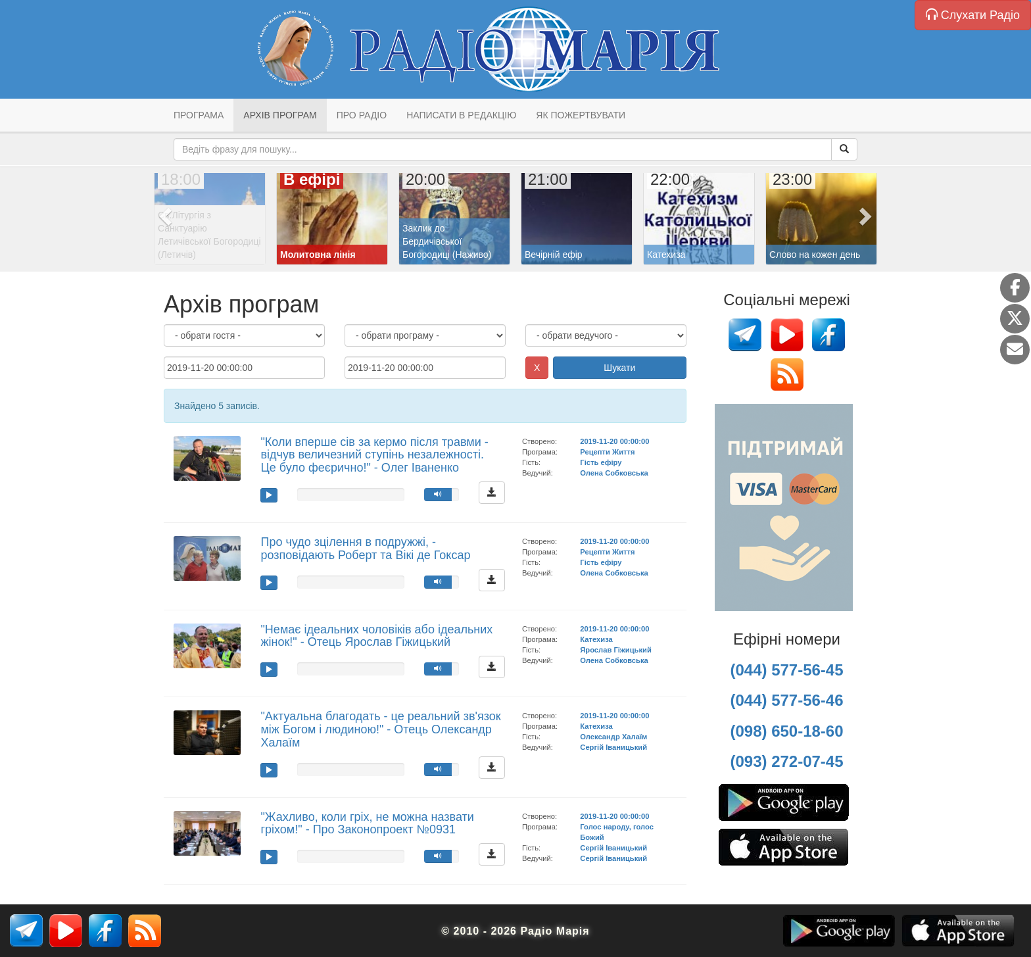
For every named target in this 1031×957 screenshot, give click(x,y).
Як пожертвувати (580, 115)
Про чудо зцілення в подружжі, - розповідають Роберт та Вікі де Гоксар (365, 548)
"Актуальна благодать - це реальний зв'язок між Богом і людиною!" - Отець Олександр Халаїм (380, 729)
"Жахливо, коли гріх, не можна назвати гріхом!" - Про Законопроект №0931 (366, 823)
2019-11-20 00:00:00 (614, 441)
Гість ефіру (600, 462)
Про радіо (362, 115)
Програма (199, 115)
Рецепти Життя (607, 452)
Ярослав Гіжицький (615, 650)
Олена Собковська (614, 473)
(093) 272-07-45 (786, 761)
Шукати (619, 367)
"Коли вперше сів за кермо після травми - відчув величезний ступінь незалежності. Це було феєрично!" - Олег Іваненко (374, 455)
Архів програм (279, 115)
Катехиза (596, 639)
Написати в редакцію (461, 115)
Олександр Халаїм (613, 737)
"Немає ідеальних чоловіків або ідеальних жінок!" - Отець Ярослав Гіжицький (376, 636)
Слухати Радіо (973, 15)
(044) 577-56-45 (786, 670)
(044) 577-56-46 (786, 700)
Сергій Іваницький (613, 747)
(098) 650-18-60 (786, 731)
